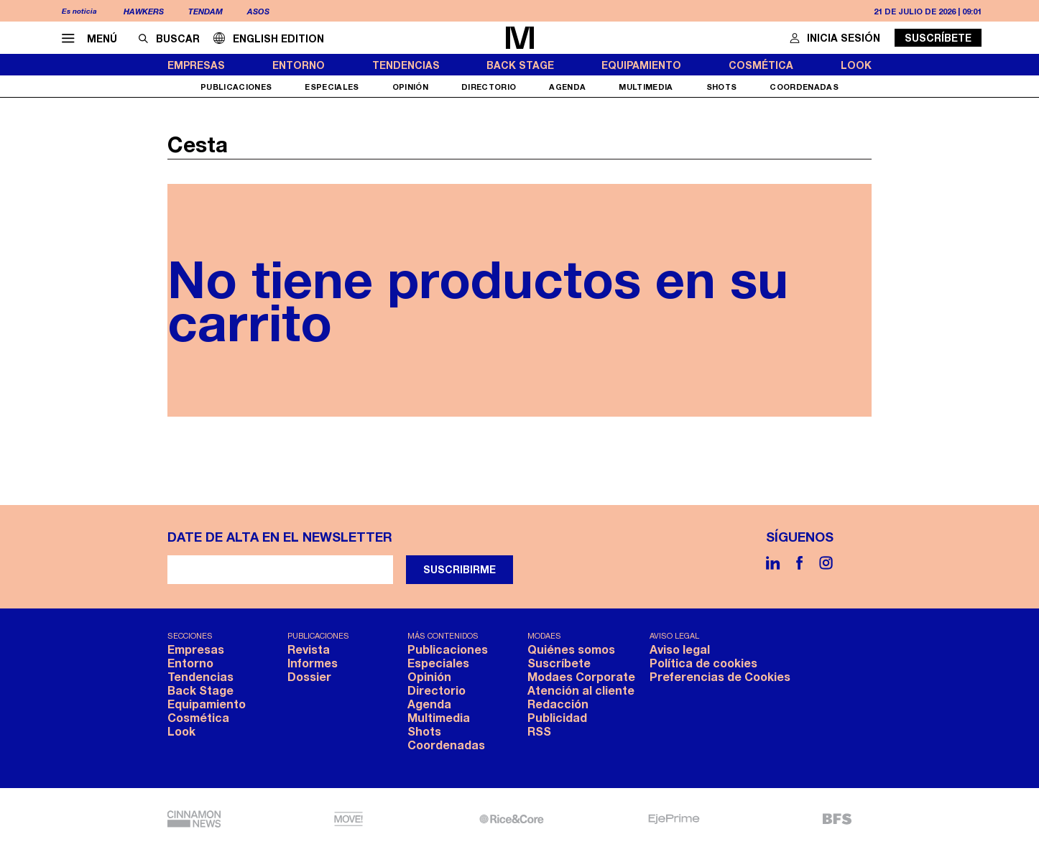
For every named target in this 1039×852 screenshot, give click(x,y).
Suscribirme (459, 569)
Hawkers (144, 11)
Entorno (298, 65)
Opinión (410, 86)
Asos (258, 11)
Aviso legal (680, 649)
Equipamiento (641, 65)
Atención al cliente (580, 690)
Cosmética (761, 65)
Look (856, 65)
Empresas (196, 65)
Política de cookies (703, 663)
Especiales (332, 86)
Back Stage (520, 65)
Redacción (557, 703)
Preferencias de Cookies (720, 676)
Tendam (205, 11)
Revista (308, 649)
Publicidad (557, 717)
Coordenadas (804, 86)
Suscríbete (938, 38)
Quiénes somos (571, 649)
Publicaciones (236, 86)
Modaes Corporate (581, 676)
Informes (312, 663)
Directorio (489, 86)
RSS (539, 731)
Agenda (567, 86)
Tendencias (406, 65)
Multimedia (646, 86)
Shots (721, 86)
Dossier (309, 676)
